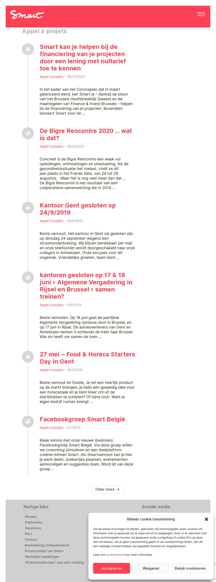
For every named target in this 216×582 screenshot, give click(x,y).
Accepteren (111, 568)
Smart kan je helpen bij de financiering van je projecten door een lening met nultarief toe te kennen (83, 57)
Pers (28, 534)
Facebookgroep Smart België (82, 419)
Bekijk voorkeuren (190, 568)
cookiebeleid (114, 554)
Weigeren (151, 568)
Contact (31, 540)
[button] (206, 519)
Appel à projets (52, 77)
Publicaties (33, 522)
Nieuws (31, 517)
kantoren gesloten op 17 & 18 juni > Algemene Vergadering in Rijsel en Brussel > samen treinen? (86, 285)
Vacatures (33, 528)
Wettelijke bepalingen (42, 557)
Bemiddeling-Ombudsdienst (47, 545)
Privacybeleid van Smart (44, 551)
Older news (108, 489)
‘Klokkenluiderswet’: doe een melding (54, 563)
